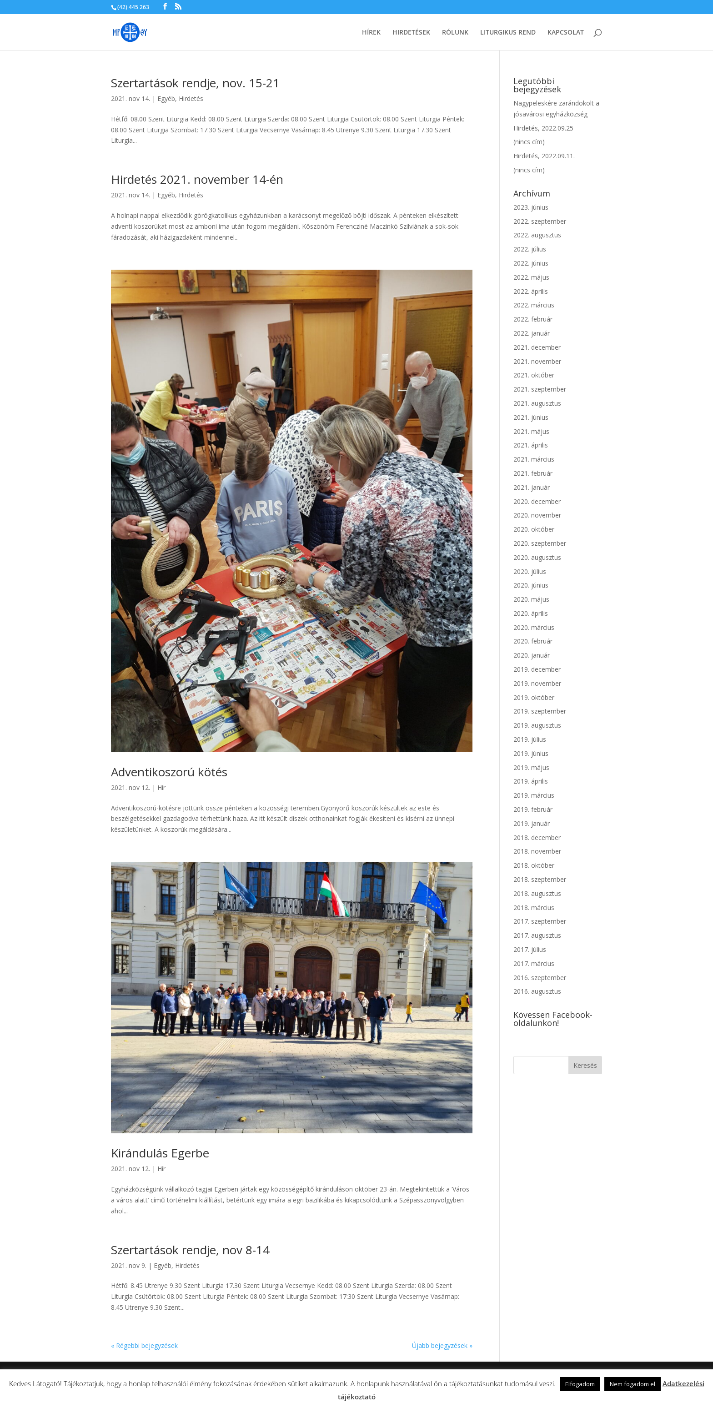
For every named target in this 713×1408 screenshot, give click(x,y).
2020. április (530, 613)
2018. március (533, 907)
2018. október (533, 865)
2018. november (537, 851)
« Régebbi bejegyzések (144, 1345)
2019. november (537, 683)
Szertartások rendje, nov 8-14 (190, 1250)
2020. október (533, 529)
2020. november (537, 515)
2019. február (532, 809)
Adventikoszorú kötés (169, 772)
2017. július (529, 949)
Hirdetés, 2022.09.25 (543, 128)
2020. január (531, 655)
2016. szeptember (539, 977)
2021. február (532, 473)
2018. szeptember (539, 879)
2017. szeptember (539, 921)
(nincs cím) (529, 141)
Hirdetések (411, 32)
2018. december (537, 837)
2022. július (529, 249)
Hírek (371, 32)
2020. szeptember (539, 543)
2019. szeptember (539, 711)
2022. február (532, 319)
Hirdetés (191, 98)
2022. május (531, 277)
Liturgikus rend (508, 32)
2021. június (530, 417)
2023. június (530, 207)
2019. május (531, 767)
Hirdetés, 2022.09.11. (544, 155)
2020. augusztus (537, 557)
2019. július (529, 739)
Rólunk (455, 32)
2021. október (533, 375)
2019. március (533, 795)
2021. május (531, 431)
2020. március (533, 627)
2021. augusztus (537, 403)
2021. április (530, 445)
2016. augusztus (537, 991)
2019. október (533, 697)
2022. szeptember (539, 221)
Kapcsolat (565, 32)
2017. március (533, 963)
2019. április (530, 781)
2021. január (531, 487)
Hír (161, 787)
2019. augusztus (537, 725)
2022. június (530, 263)
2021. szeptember (539, 389)
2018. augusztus (537, 893)
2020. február (532, 641)
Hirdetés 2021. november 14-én (197, 179)
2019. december (537, 669)
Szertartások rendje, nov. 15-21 (195, 83)
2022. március (533, 305)
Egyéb (166, 98)
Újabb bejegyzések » (442, 1345)
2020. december (537, 501)
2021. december (537, 347)
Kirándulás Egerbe (160, 1153)
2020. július (529, 571)
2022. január (531, 333)
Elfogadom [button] (580, 1384)
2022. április (530, 291)
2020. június (530, 585)
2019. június (530, 753)
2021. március (533, 459)
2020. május (531, 599)
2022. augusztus (537, 235)
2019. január (531, 823)
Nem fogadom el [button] (632, 1384)
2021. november (537, 361)
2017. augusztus (537, 935)
